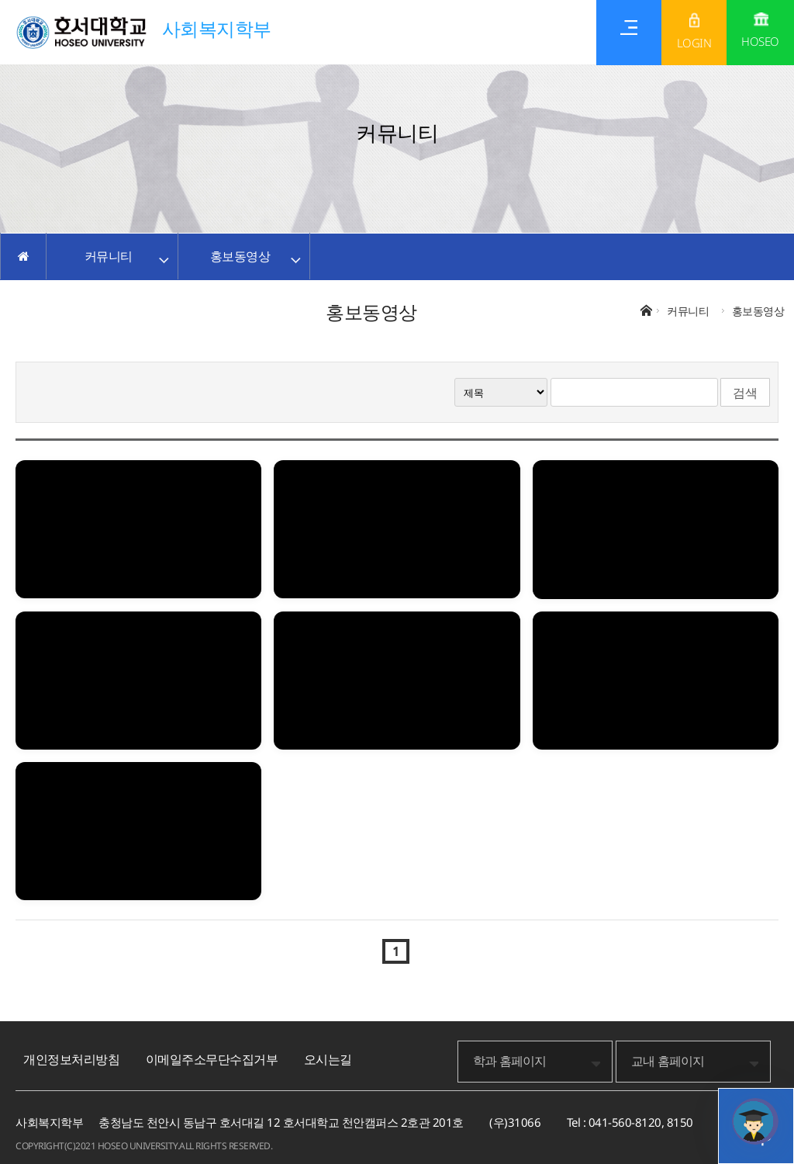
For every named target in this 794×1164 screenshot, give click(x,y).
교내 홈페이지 (667, 1060)
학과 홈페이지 (509, 1060)
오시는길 (328, 1059)
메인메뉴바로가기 (0, 0)
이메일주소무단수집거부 (212, 1059)
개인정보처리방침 (71, 1059)
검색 (745, 392)
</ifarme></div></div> (755, 1121)
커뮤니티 (109, 256)
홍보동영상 (240, 256)
